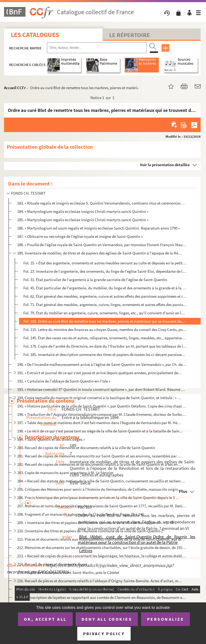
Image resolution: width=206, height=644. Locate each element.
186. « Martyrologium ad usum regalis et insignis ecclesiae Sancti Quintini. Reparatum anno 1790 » (98, 228)
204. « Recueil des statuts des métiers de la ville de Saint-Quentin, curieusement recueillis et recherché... (101, 480)
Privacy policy (104, 633)
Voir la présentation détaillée (165, 164)
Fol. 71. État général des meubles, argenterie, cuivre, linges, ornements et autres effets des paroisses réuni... (105, 304)
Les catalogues (35, 35)
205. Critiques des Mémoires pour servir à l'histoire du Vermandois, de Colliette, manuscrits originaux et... (99, 489)
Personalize (165, 619)
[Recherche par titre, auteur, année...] (96, 47)
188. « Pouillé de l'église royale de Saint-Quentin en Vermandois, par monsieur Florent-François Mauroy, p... (101, 244)
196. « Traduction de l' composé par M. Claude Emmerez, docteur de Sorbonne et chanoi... (101, 414)
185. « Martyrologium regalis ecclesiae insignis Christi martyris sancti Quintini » (82, 219)
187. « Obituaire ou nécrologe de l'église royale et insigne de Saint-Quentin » (80, 236)
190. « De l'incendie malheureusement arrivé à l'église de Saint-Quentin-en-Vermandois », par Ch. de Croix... (101, 364)
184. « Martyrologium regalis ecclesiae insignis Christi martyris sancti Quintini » (82, 211)
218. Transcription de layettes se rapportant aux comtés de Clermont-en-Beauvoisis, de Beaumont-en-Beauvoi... (101, 597)
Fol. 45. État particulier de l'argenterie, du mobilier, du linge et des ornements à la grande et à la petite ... (105, 287)
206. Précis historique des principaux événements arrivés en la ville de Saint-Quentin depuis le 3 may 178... (99, 497)
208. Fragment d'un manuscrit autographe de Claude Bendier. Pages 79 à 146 (80, 514)
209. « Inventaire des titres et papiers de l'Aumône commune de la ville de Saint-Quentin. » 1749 (95, 522)
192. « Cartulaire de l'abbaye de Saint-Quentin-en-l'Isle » (63, 381)
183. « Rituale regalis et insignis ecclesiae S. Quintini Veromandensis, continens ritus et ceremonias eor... (101, 203)
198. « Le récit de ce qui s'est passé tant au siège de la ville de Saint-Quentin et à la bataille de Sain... (99, 431)
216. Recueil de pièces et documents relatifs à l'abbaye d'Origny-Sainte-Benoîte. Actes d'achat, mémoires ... (99, 580)
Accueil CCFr (15, 87)
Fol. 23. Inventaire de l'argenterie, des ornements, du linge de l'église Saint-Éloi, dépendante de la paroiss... (105, 271)
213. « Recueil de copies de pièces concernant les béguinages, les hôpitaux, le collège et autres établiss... (101, 555)
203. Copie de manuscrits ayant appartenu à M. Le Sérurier (65, 472)
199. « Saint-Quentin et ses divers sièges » (51, 439)
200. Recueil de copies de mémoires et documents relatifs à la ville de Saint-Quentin (86, 447)
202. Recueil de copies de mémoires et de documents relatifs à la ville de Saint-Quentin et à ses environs (99, 464)
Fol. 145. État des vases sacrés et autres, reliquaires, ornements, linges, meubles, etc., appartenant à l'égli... (105, 337)
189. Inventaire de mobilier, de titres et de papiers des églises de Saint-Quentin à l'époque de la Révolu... (99, 253)
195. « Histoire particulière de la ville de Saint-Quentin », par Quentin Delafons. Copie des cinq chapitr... (101, 406)
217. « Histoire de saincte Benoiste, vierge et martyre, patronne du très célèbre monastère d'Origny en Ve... (101, 589)
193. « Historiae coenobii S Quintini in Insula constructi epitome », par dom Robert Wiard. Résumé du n (101, 389)
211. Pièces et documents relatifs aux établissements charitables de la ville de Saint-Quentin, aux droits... (101, 539)
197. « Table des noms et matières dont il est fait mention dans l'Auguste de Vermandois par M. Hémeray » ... (99, 422)
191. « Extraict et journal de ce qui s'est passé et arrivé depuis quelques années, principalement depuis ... (99, 372)
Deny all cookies (107, 619)
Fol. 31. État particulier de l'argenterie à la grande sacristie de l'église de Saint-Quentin (95, 279)
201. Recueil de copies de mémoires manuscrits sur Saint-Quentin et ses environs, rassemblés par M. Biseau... (99, 456)
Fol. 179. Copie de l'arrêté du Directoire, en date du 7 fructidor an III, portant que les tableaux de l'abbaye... (105, 346)
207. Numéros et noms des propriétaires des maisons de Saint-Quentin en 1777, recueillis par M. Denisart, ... (101, 505)
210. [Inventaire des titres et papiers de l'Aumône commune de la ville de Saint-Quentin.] (90, 530)
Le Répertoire (129, 35)
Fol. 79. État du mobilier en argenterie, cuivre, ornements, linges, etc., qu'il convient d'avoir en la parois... (105, 312)
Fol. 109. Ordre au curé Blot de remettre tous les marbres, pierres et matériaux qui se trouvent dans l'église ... (105, 321)
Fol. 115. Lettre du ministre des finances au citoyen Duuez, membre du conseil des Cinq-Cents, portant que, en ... (105, 329)
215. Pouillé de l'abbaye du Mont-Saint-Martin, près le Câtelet (68, 572)
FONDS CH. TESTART (28, 193)
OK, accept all (45, 619)
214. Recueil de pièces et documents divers (52, 564)
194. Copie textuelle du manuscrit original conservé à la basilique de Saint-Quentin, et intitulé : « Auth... (99, 397)
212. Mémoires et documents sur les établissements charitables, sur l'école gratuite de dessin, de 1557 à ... (101, 547)
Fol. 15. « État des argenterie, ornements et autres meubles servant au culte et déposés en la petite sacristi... (105, 262)
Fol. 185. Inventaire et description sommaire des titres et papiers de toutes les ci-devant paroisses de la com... (105, 354)
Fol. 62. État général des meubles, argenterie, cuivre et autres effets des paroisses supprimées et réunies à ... (105, 296)
